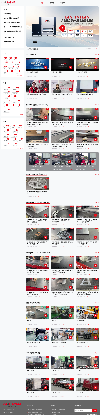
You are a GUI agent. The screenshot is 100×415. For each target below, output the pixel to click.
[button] (42, 3)
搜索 (95, 410)
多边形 (13, 140)
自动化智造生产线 (9, 37)
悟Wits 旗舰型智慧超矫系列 (12, 22)
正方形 (6, 132)
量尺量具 (6, 102)
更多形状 (19, 148)
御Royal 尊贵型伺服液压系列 (12, 18)
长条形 (6, 136)
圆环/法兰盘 (16, 102)
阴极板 (17, 64)
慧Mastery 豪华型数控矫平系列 (13, 27)
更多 (96, 54)
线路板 (11, 68)
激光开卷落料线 (55, 412)
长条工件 (6, 111)
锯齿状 (6, 140)
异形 (19, 127)
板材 (14, 98)
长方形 (6, 127)
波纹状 (13, 145)
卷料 (18, 107)
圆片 (5, 107)
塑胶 (5, 73)
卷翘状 (6, 145)
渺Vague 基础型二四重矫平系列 (12, 32)
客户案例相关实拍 (9, 42)
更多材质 (19, 76)
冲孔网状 (14, 132)
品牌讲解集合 (7, 14)
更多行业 (19, 114)
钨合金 (17, 73)
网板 (5, 64)
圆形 (13, 127)
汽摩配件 (6, 98)
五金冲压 (15, 93)
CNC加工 (6, 93)
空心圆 (13, 136)
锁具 (11, 107)
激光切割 (15, 89)
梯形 (20, 140)
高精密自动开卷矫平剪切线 (58, 409)
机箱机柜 (6, 89)
